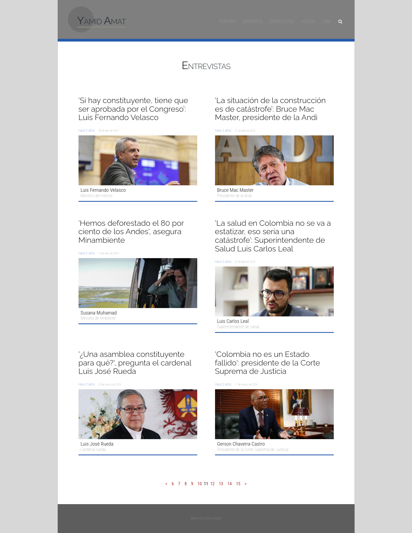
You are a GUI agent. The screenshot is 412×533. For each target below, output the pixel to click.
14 (229, 483)
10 (200, 483)
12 (212, 483)
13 (221, 483)
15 (238, 483)
